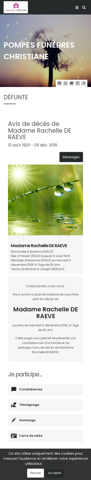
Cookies (77, 470)
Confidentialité (56, 470)
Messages (71, 157)
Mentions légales (45, 474)
